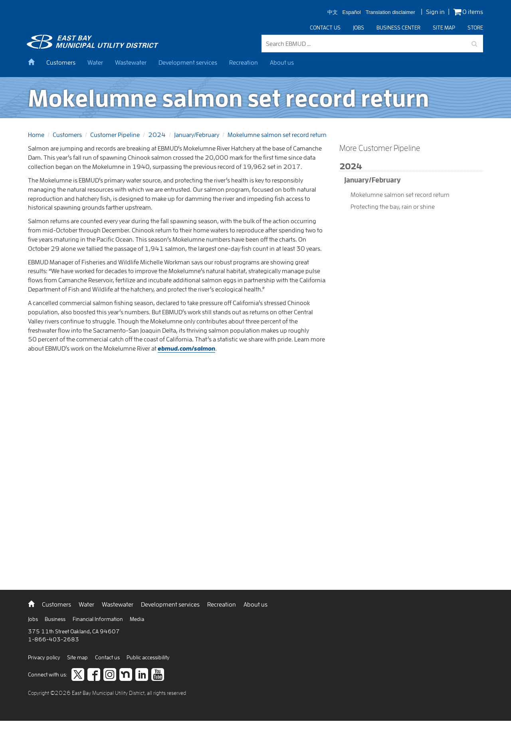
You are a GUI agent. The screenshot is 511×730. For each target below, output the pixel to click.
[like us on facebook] (93, 675)
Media (137, 619)
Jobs (358, 27)
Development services (187, 62)
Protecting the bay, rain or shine (393, 206)
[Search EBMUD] (372, 44)
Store (475, 27)
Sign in (435, 11)
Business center (398, 27)
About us (282, 62)
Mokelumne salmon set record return (277, 134)
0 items (468, 11)
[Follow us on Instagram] (109, 675)
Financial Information (98, 619)
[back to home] (94, 46)
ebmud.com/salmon (186, 348)
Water (95, 62)
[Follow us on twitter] (77, 675)
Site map (444, 27)
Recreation (243, 62)
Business (56, 619)
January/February (196, 134)
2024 (157, 134)
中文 (332, 12)
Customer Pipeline (115, 134)
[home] (34, 62)
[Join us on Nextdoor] (125, 675)
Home (36, 134)
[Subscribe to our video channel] (157, 675)
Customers (60, 62)
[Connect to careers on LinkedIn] (141, 675)
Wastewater (131, 62)
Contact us (325, 27)
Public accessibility (148, 657)
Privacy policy (44, 657)
